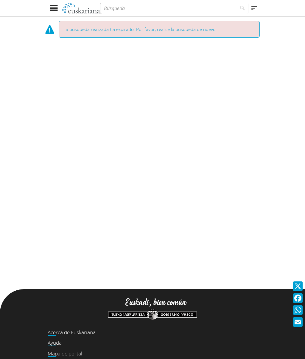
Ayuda (55, 342)
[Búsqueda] (168, 8)
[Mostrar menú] (53, 8)
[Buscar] (242, 8)
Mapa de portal (65, 353)
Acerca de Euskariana (72, 332)
